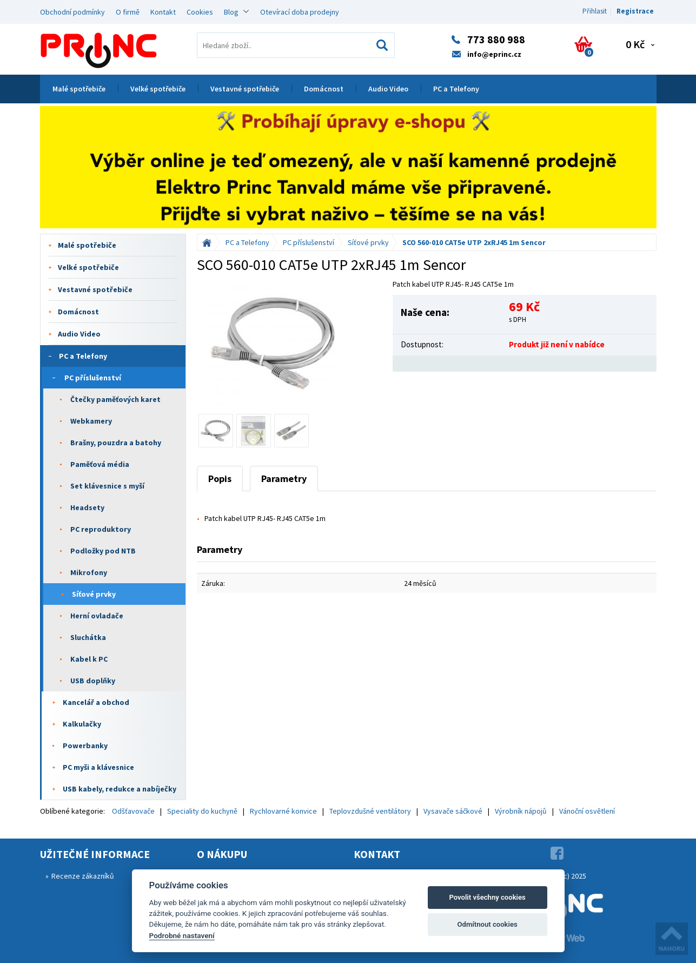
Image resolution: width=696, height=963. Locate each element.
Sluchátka (88, 637)
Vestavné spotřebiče (244, 89)
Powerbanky (85, 745)
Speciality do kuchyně (202, 811)
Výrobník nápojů (521, 811)
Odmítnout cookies (487, 924)
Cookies (200, 12)
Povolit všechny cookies (487, 897)
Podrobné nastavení (182, 935)
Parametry (284, 478)
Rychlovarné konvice (283, 811)
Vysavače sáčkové (452, 811)
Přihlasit (594, 11)
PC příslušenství (92, 377)
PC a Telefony (456, 89)
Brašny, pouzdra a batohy (115, 442)
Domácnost (323, 89)
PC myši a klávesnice (98, 767)
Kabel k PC (89, 659)
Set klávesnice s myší (107, 486)
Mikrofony (88, 572)
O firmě (128, 12)
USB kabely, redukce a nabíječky (119, 789)
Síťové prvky (94, 594)
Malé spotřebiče (78, 89)
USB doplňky (92, 680)
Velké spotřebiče (157, 89)
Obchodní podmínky (72, 12)
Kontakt (163, 12)
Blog (231, 12)
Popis (219, 478)
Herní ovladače (96, 616)
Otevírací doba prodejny (299, 12)
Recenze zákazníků (82, 876)
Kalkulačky (82, 724)
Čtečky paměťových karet (115, 399)
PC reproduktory (100, 529)
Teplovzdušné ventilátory (370, 811)
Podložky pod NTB (103, 551)
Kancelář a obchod (96, 702)
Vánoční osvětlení (587, 811)
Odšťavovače (133, 811)
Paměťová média (99, 464)
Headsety (87, 507)
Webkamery (91, 421)
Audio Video (388, 89)
